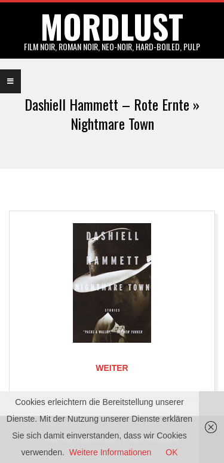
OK (171, 452)
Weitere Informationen (110, 452)
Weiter (112, 368)
